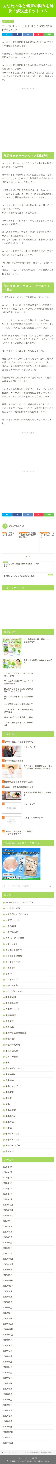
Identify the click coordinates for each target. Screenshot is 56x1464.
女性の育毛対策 (13, 1044)
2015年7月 (7, 1302)
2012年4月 (7, 1410)
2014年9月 (7, 1340)
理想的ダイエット (14, 1068)
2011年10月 (8, 1443)
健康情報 (10, 1021)
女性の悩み (11, 1039)
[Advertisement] (28, 118)
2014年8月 (7, 1345)
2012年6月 (7, 1399)
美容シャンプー (13, 1086)
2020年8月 (8, 1167)
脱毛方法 (10, 1122)
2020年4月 (8, 1188)
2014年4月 (7, 1367)
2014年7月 (7, 1351)
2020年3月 (8, 1194)
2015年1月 (7, 1318)
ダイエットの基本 (14, 950)
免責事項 (34, 1458)
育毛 (8, 1104)
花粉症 (9, 1127)
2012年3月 (7, 1416)
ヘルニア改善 (12, 985)
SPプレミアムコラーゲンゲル (19, 902)
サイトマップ (23, 1458)
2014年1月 (7, 1383)
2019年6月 (7, 1232)
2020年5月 (8, 1183)
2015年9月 (7, 1291)
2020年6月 (8, 1177)
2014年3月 (7, 1372)
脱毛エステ (11, 1116)
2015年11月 (8, 1280)
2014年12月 (8, 1324)
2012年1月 (7, 1426)
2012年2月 (7, 1421)
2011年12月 (8, 1432)
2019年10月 (8, 1215)
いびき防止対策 (13, 908)
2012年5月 (7, 1405)
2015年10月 (8, 1286)
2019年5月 (7, 1237)
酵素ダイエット (13, 1139)
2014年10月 (8, 1334)
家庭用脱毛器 (12, 1050)
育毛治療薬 (11, 1110)
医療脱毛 (10, 1027)
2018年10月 (8, 1264)
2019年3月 (7, 1248)
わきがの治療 (12, 932)
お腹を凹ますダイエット (17, 914)
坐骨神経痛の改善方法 (16, 1033)
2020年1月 (7, 1199)
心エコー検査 (12, 1056)
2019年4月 (7, 1242)
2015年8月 (7, 1297)
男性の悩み (11, 1074)
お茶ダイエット (13, 920)
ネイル (9, 973)
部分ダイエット (8, 21)
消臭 (8, 1062)
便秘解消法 (11, 1015)
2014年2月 (7, 1378)
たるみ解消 (11, 926)
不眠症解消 (11, 997)
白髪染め (10, 1080)
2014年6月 (7, 1356)
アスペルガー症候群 (15, 938)
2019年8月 (8, 1226)
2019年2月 (7, 1253)
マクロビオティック (15, 991)
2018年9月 (8, 1269)
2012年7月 (7, 1394)
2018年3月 (7, 1275)
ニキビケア (11, 967)
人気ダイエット (13, 1009)
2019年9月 (8, 1221)
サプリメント (12, 944)
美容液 (9, 1098)
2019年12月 (8, 1205)
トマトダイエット (14, 961)
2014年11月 (8, 1329)
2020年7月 (8, 1172)
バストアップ (12, 979)
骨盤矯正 (10, 1151)
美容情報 (10, 1092)
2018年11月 (8, 1259)
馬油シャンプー (13, 1145)
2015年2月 (7, 1313)
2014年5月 (7, 1362)
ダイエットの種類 (14, 956)
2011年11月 (8, 1437)
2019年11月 (8, 1210)
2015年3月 (7, 1307)
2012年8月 (7, 1389)
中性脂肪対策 (12, 1003)
